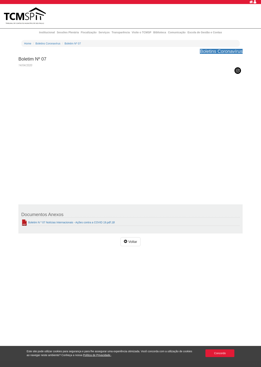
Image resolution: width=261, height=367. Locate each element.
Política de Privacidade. (97, 355)
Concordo (220, 353)
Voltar (130, 242)
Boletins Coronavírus (47, 43)
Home (27, 43)
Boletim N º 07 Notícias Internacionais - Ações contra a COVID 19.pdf (68, 223)
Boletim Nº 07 (73, 43)
